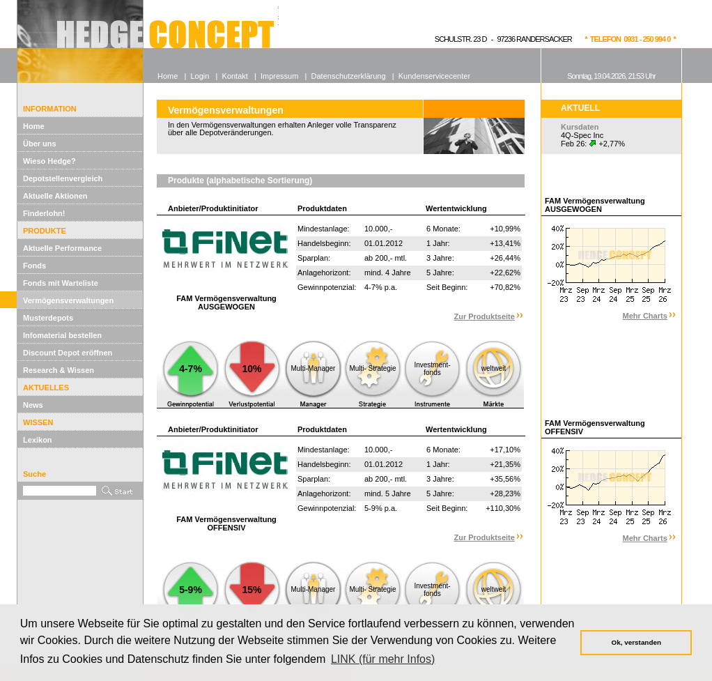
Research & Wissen (58, 370)
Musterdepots (48, 318)
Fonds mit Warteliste (60, 283)
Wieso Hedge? (49, 161)
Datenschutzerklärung (348, 76)
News (33, 405)
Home (34, 126)
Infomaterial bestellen (62, 335)
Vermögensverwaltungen (68, 300)
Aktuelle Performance (62, 248)
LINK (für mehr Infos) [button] (383, 659)
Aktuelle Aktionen (55, 196)
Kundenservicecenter (434, 76)
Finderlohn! (44, 213)
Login (199, 76)
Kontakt (235, 76)
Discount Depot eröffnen (67, 353)
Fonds (34, 265)
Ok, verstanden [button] (636, 642)
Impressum (279, 76)
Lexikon (37, 440)
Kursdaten (579, 127)
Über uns (39, 143)
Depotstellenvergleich (62, 178)
